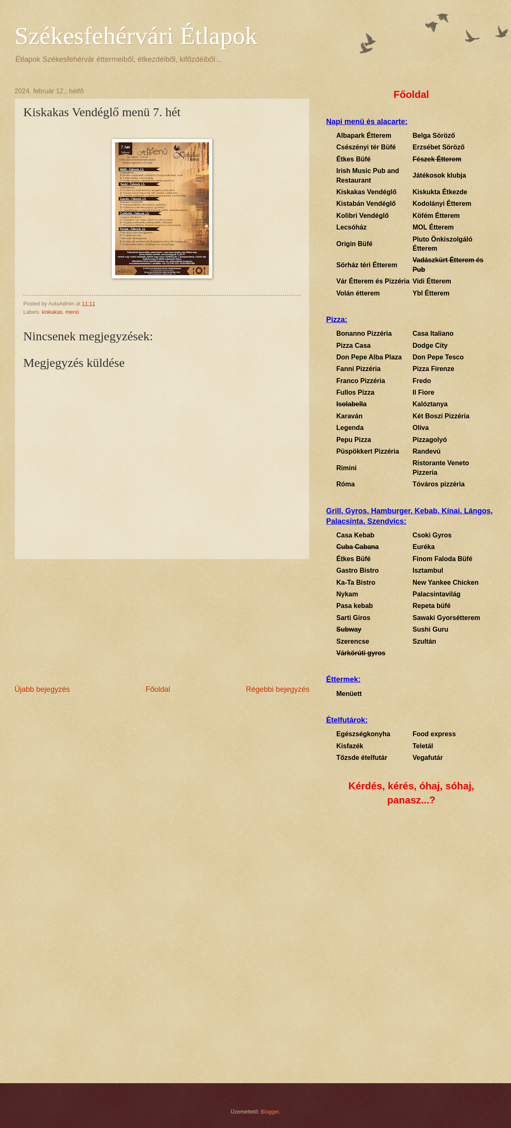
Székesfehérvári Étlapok (136, 35)
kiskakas (52, 312)
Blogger (270, 1111)
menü (72, 312)
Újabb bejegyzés (42, 689)
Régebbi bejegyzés (278, 689)
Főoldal (157, 689)
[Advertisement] (162, 622)
